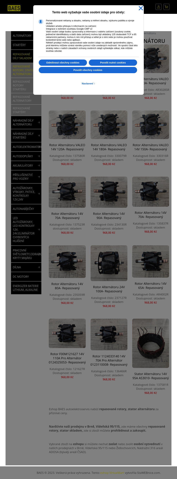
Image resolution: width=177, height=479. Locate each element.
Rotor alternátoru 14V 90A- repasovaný (109, 216)
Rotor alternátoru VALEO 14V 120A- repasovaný (67, 147)
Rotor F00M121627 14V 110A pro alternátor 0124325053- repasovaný (67, 358)
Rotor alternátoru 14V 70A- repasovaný (67, 216)
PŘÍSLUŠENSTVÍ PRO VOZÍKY (22, 177)
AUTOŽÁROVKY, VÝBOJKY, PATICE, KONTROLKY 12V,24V (24, 193)
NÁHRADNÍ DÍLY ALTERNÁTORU (23, 122)
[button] (39, 122)
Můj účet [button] (159, 7)
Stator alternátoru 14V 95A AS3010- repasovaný (150, 376)
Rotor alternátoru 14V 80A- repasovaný (67, 286)
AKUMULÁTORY (23, 165)
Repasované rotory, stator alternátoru (24, 70)
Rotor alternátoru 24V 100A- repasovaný (109, 289)
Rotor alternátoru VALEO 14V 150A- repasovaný (151, 147)
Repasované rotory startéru (21, 85)
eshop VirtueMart (112, 473)
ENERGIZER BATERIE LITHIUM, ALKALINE (26, 288)
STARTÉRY (19, 45)
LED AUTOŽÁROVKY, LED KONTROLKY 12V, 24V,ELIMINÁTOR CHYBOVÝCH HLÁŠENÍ (24, 229)
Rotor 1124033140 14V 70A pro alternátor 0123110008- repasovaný (108, 360)
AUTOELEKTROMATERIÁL (25, 147)
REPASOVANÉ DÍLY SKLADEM (22, 56)
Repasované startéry (21, 110)
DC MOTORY (21, 277)
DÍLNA (17, 267)
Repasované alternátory (22, 99)
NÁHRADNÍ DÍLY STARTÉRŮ (23, 135)
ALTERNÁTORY (22, 36)
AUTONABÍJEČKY (23, 209)
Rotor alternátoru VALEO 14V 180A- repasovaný (109, 147)
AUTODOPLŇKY (23, 156)
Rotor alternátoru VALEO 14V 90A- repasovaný (151, 81)
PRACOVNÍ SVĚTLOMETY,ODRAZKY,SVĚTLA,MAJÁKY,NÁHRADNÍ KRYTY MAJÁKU (25, 254)
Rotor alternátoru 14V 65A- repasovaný (151, 285)
